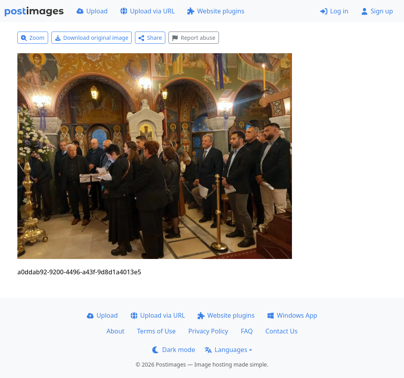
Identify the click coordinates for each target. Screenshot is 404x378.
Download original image (92, 37)
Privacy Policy (208, 331)
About (115, 331)
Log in (334, 11)
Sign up (377, 11)
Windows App (292, 315)
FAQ (246, 331)
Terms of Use (156, 331)
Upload (92, 11)
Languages (226, 349)
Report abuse (193, 37)
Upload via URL (147, 11)
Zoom (33, 37)
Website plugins (215, 11)
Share (150, 37)
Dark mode (173, 349)
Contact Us (281, 331)
